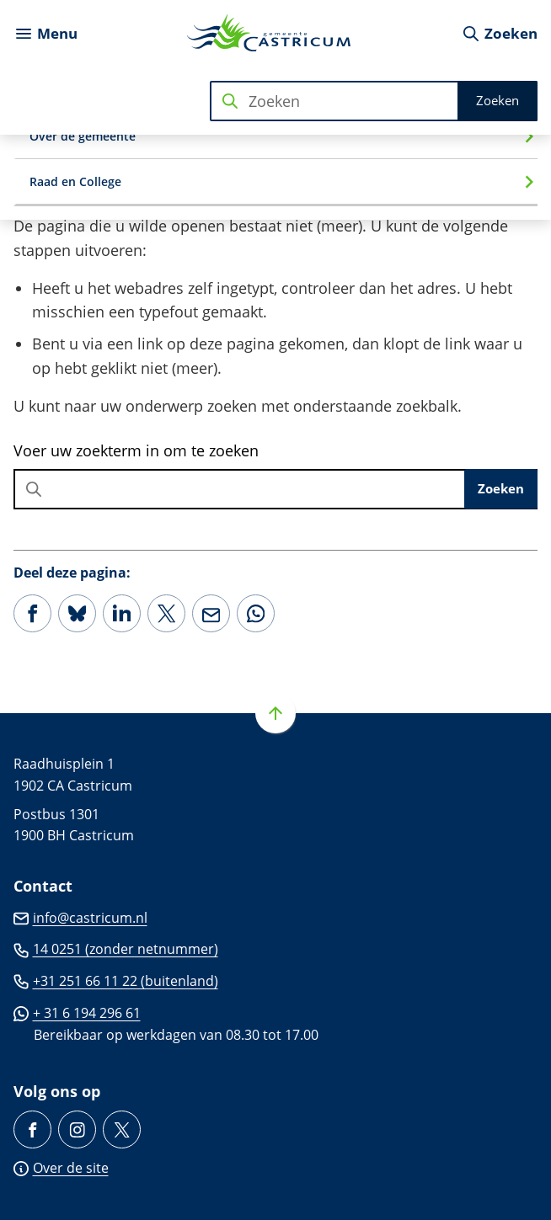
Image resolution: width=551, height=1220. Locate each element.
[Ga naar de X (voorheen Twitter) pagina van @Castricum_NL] (122, 1129)
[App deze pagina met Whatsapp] (256, 613)
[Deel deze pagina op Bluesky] (77, 613)
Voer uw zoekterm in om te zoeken (136, 450)
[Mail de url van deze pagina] (211, 613)
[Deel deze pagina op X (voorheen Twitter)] (166, 613)
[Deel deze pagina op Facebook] (32, 613)
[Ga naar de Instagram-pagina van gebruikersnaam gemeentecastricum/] (77, 1129)
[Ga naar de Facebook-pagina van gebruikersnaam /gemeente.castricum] (32, 1129)
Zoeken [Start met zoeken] (497, 100)
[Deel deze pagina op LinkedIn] (122, 613)
